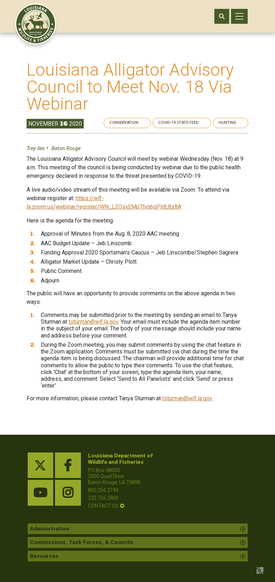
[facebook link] (68, 465)
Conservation (143, 122)
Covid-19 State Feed (191, 122)
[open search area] (221, 16)
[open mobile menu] (239, 16)
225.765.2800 (103, 498)
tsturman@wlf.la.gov (94, 322)
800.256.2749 (103, 490)
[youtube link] (41, 493)
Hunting (233, 122)
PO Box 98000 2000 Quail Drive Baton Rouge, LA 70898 (114, 476)
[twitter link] (41, 465)
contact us (103, 506)
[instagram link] (68, 493)
